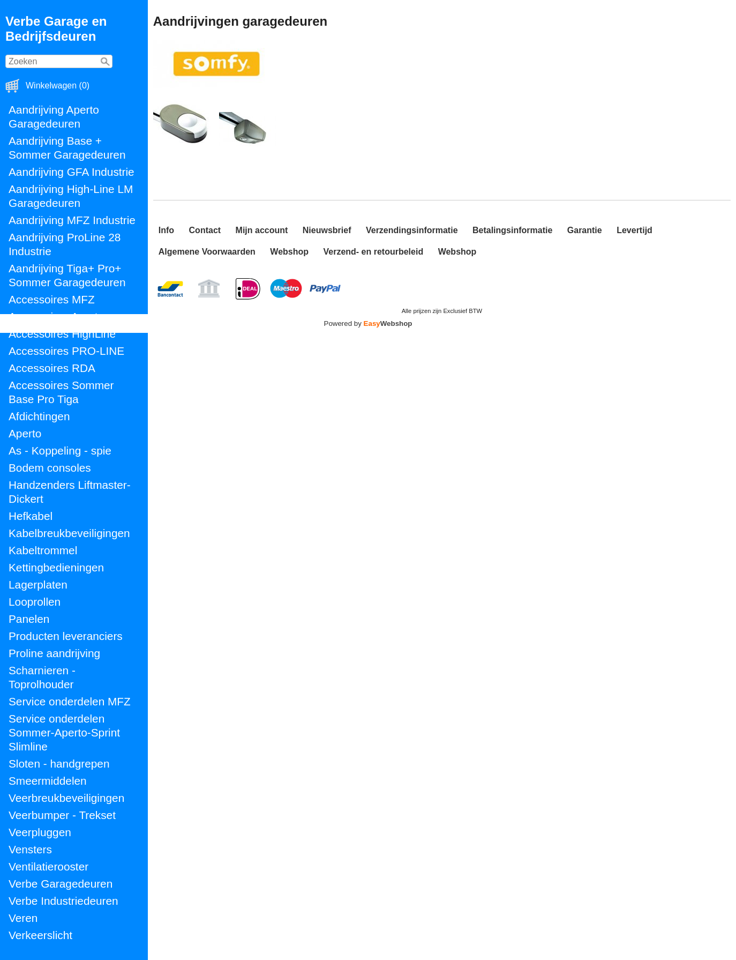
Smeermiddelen (48, 781)
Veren (23, 918)
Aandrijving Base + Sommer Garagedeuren (67, 148)
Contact (205, 230)
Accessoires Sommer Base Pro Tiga (61, 392)
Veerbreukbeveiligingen (66, 798)
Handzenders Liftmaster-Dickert (70, 492)
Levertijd (634, 230)
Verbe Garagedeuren (60, 883)
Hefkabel (30, 516)
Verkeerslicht (40, 935)
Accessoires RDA (52, 368)
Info (166, 230)
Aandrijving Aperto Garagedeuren (54, 116)
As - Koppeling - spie (60, 450)
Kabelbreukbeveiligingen (69, 533)
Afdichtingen (39, 416)
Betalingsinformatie (512, 230)
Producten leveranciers (66, 636)
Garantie (584, 230)
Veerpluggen (40, 832)
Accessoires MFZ (52, 299)
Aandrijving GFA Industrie (71, 172)
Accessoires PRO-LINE (66, 351)
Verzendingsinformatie (412, 230)
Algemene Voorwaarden (207, 251)
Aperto (25, 433)
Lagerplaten (38, 584)
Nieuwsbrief (327, 230)
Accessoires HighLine (62, 334)
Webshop (289, 251)
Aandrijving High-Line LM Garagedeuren (71, 196)
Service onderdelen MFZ (70, 701)
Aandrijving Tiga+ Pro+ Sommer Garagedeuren (67, 275)
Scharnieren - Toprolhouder (42, 677)
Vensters (30, 849)
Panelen (29, 619)
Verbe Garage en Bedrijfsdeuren (56, 28)
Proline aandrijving (54, 653)
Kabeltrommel (43, 550)
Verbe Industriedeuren (63, 901)
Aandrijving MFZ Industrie (72, 220)
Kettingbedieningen (56, 567)
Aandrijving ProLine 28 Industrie (65, 244)
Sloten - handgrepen (59, 763)
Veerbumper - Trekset (62, 815)
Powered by (368, 323)
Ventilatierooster (48, 866)
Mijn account (262, 230)
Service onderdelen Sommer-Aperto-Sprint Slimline (64, 732)
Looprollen (35, 602)
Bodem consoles (50, 468)
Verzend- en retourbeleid (373, 251)
